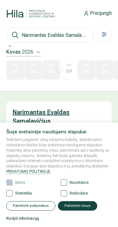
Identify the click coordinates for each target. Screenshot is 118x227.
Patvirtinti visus (78, 206)
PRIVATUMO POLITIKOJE (28, 171)
